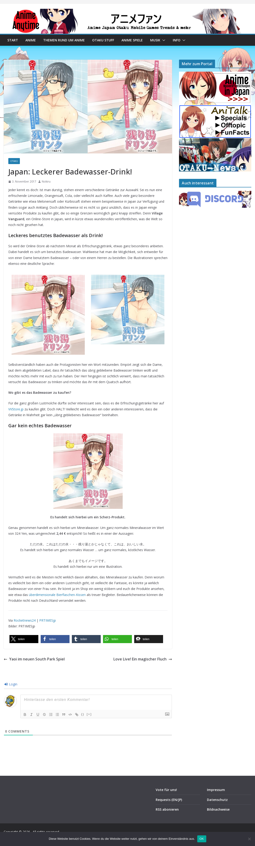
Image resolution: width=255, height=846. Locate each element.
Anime (30, 40)
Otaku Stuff (103, 40)
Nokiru (46, 181)
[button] (162, 40)
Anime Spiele (132, 40)
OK (202, 838)
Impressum (216, 790)
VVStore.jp (16, 409)
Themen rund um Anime (64, 40)
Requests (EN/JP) (169, 799)
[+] (89, 714)
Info (176, 40)
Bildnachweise (218, 809)
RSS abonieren (167, 809)
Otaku (14, 161)
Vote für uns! (166, 790)
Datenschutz (217, 799)
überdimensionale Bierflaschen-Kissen (57, 595)
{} (82, 714)
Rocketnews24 (25, 620)
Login (10, 684)
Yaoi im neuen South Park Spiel (34, 659)
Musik (155, 40)
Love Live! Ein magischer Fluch (142, 659)
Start (12, 40)
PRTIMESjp (47, 620)
